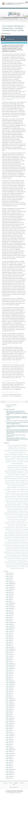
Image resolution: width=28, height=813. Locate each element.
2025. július (8, 767)
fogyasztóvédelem (22, 448)
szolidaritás (17, 480)
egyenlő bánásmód (18, 558)
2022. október (9, 719)
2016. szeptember (10, 622)
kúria (11, 456)
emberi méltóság (25, 558)
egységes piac (23, 480)
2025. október (9, 771)
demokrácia (7, 456)
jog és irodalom (7, 543)
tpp (24, 487)
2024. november (9, 753)
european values (18, 522)
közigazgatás (9, 491)
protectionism (20, 517)
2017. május (9, 635)
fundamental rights (20, 482)
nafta (22, 487)
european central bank (9, 529)
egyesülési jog (9, 566)
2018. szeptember (10, 649)
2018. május (9, 642)
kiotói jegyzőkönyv (22, 547)
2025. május (9, 764)
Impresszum (9, 406)
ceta (26, 485)
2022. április (9, 711)
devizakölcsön (24, 474)
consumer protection (10, 519)
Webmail (5, 783)
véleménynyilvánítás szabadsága (10, 561)
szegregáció (22, 568)
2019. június (9, 659)
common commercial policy (9, 558)
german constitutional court (18, 529)
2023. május (9, 730)
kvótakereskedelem (15, 547)
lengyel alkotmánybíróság (12, 540)
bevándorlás (8, 483)
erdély (12, 543)
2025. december (9, 773)
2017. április (9, 633)
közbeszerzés (18, 535)
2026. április (9, 778)
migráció (13, 480)
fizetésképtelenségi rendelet (13, 467)
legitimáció (23, 493)
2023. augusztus (9, 734)
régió (19, 550)
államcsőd (14, 530)
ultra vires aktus (11, 469)
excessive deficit (9, 517)
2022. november (9, 721)
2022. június (9, 714)
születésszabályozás (21, 501)
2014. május (9, 576)
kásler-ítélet (20, 459)
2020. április (9, 673)
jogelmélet (20, 560)
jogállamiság (22, 450)
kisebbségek (15, 555)
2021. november (9, 704)
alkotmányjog (18, 476)
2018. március (9, 638)
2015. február (9, 592)
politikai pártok (8, 550)
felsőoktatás (23, 566)
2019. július (8, 661)
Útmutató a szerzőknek (11, 405)
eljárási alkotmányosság (9, 542)
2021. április (9, 691)
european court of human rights (12, 563)
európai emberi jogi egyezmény (12, 511)
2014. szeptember (10, 583)
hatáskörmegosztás (8, 504)
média (18, 561)
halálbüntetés (25, 524)
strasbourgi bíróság (22, 478)
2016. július (8, 620)
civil (19, 566)
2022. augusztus (9, 718)
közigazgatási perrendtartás (11, 565)
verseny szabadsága (18, 524)
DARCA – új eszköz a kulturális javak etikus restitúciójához (15, 435)
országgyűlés (21, 561)
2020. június (9, 677)
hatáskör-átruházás (20, 496)
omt (24, 529)
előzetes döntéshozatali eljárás (10, 454)
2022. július (8, 716)
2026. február (9, 774)
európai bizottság (23, 445)
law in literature (20, 543)
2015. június (9, 599)
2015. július (8, 601)
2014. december (9, 589)
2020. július (8, 679)
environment (7, 493)
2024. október (9, 751)
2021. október (9, 702)
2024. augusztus (9, 748)
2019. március (9, 656)
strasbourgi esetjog (17, 532)
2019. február (9, 654)
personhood (21, 491)
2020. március (9, 672)
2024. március (9, 741)
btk (14, 476)
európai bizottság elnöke (10, 472)
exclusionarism (14, 517)
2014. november (9, 587)
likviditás (17, 530)
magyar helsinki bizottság (10, 499)
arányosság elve (8, 461)
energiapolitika (17, 474)
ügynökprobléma (13, 535)
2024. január (9, 737)
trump (18, 487)
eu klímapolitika (8, 547)
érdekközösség (6, 535)
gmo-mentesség (16, 514)
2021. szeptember (10, 700)
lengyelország (15, 545)
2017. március (9, 631)
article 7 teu (23, 522)
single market (17, 519)
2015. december (9, 608)
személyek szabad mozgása (17, 509)
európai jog (25, 509)
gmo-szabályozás (10, 514)
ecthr (26, 487)
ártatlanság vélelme (22, 537)
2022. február (9, 707)
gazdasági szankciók (20, 506)
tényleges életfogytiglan (16, 504)
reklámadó (13, 524)
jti (14, 13)
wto (23, 472)
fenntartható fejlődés (12, 485)
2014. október (9, 585)
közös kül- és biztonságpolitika (10, 478)
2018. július (8, 645)
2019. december (9, 668)
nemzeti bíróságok (23, 467)
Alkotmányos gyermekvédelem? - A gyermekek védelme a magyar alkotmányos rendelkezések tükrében (16, 418)
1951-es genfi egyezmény (9, 532)
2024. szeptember (10, 749)
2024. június (9, 744)
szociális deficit (8, 494)
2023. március (9, 726)
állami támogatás (16, 456)
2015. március (9, 594)
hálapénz (21, 499)
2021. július (8, 696)
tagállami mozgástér (13, 446)
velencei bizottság (15, 566)
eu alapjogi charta (20, 458)
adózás (5, 514)
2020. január (9, 670)
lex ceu (26, 566)
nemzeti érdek (20, 461)
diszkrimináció (23, 446)
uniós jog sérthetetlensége (22, 511)
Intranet (10, 783)
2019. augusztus (9, 663)
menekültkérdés (20, 485)
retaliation (22, 519)
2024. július (8, 746)
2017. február (9, 629)
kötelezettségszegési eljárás (10, 470)
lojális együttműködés (8, 506)
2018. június (9, 643)
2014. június (9, 578)
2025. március (9, 760)
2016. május (9, 617)
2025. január (9, 757)
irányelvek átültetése (10, 459)
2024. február (9, 739)
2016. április (9, 615)
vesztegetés (17, 499)
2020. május (9, 675)
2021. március (9, 689)
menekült (21, 530)
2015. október (9, 605)
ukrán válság (7, 480)
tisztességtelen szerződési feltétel (12, 450)
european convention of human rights (15, 465)
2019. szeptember (10, 665)
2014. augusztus (9, 581)
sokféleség (19, 555)
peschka (16, 560)
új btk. (22, 504)
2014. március (9, 573)
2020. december (9, 686)
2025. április (9, 762)
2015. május (9, 597)
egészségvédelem (15, 537)
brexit (26, 465)
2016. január (9, 610)
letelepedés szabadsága (15, 494)
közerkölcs (15, 498)
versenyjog (7, 458)
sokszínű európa (9, 555)
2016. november (9, 626)
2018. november (9, 650)
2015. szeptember (10, 603)
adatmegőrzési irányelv (9, 498)
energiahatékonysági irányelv (9, 527)
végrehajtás (15, 506)
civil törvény (13, 493)
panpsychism (15, 491)
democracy (9, 524)
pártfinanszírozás (17, 548)
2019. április (9, 658)
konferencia (15, 543)
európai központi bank (13, 448)
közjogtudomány (13, 568)
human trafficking (20, 489)
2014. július (8, 580)
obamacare (16, 501)
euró (16, 459)
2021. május (9, 693)
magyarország (10, 474)
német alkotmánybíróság (20, 469)
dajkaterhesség (21, 563)
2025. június (9, 765)
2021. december (9, 705)
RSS (14, 784)
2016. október (9, 624)
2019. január (9, 652)
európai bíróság (15, 445)
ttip (18, 446)
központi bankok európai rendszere (11, 496)
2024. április (9, 742)
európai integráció (16, 483)
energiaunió (17, 527)
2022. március (9, 709)
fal (24, 530)
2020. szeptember (10, 682)
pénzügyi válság (9, 530)
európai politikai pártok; (9, 548)
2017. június (9, 636)
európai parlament (21, 452)
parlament (24, 560)
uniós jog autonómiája (8, 512)
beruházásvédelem (17, 542)
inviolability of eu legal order (10, 522)
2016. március (9, 613)
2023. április (9, 728)
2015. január (9, 590)
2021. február (9, 688)
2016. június (9, 619)
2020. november (9, 684)
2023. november (9, 735)
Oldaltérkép (16, 783)
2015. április (9, 596)
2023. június (9, 732)
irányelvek (18, 493)
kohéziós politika (15, 550)
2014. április (9, 574)
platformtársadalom (11, 553)
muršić (5, 563)
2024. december (9, 755)
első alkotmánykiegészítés (9, 501)
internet (6, 553)
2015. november (9, 606)
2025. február (9, 758)
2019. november (9, 666)
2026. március (9, 776)
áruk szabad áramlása (8, 537)
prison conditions (7, 489)
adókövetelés (17, 553)
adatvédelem (19, 472)
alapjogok (9, 445)
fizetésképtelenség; (24, 555)
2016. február (9, 612)
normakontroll (24, 540)
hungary (25, 519)
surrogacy (14, 489)
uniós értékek (13, 458)
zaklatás (18, 568)
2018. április (9, 640)
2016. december (9, 628)
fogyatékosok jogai (9, 476)
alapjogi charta (10, 509)
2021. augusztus (9, 698)
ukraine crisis (7, 482)
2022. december (9, 723)
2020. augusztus (9, 681)
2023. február (9, 725)
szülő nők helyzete (11, 560)
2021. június (9, 695)
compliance (12, 482)
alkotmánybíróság (13, 452)
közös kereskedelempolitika (17, 463)
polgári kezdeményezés (12, 487)
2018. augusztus (9, 647)
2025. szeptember (10, 769)
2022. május (9, 712)
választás (15, 461)
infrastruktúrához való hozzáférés (18, 512)
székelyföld (22, 550)
